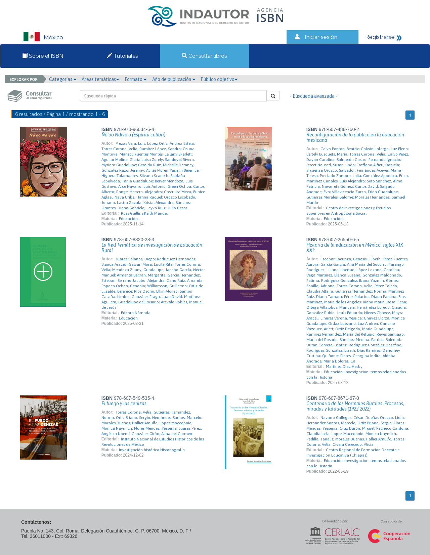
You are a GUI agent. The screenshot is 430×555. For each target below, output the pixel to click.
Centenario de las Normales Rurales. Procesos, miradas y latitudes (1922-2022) (355, 406)
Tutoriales (122, 56)
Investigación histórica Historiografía (152, 449)
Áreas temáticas (100, 79)
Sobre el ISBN (42, 56)
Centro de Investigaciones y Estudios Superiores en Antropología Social (348, 211)
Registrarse (380, 37)
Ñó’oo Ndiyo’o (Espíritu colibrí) (133, 134)
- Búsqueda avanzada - (313, 96)
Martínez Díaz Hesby (344, 366)
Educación (128, 218)
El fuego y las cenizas (123, 403)
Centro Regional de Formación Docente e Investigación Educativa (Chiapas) (352, 452)
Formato (136, 79)
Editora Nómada (135, 312)
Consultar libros (204, 56)
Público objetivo (219, 79)
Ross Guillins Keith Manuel (144, 213)
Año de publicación (174, 79)
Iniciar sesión (321, 37)
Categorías (63, 79)
